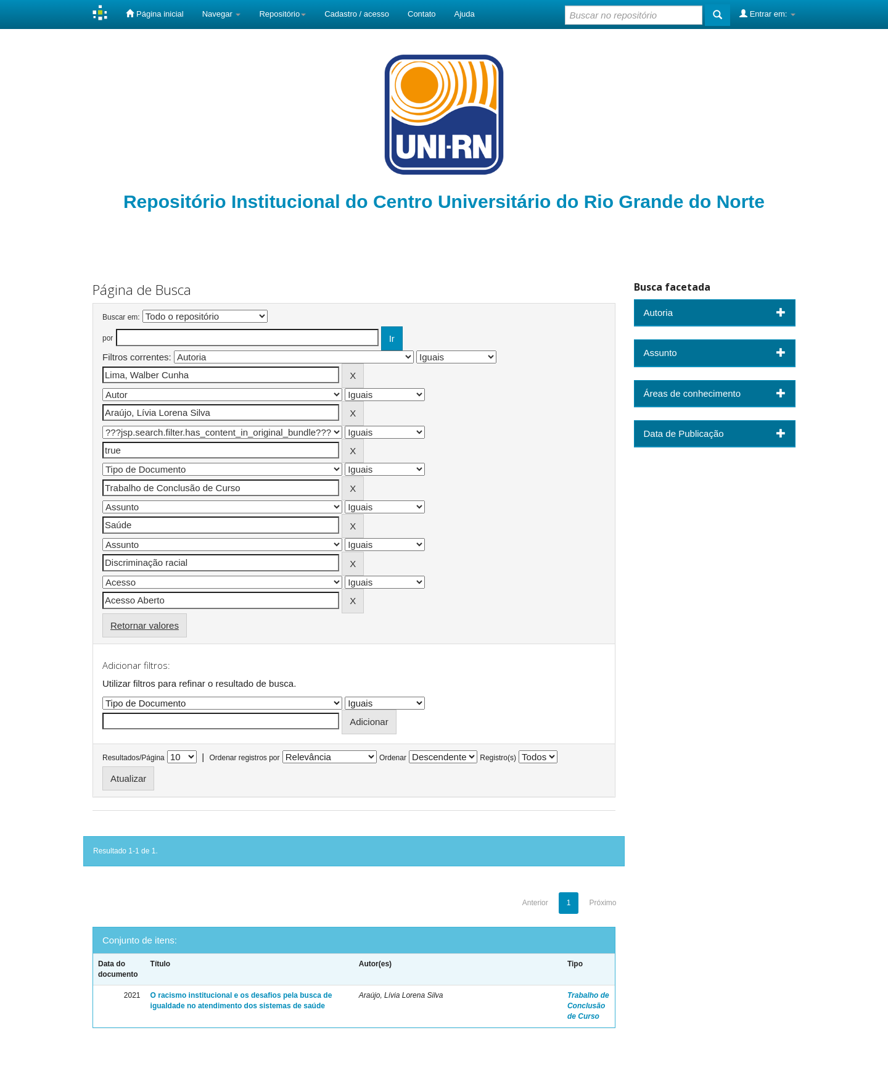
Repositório (282, 14)
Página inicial (154, 14)
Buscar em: (121, 317)
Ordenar (392, 757)
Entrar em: (767, 14)
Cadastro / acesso (356, 14)
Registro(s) (498, 757)
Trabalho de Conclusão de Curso (588, 1006)
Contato (422, 14)
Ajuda (464, 14)
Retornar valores (144, 625)
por (107, 338)
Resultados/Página (133, 757)
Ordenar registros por (244, 757)
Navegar (221, 14)
